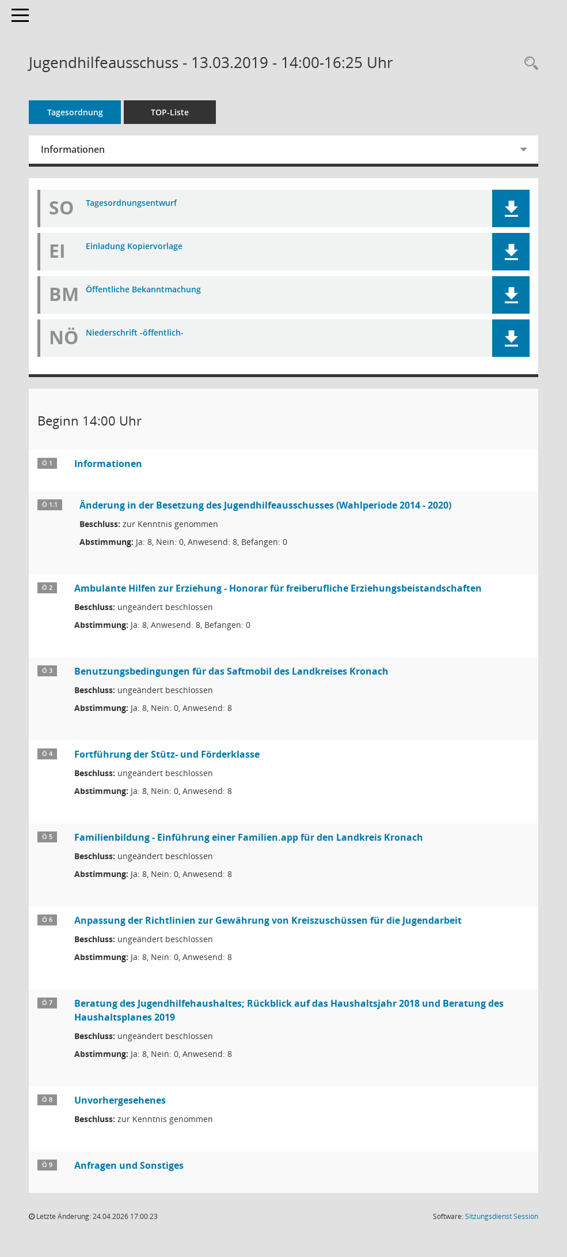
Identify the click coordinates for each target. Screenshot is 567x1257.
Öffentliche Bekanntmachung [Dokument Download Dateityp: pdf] (143, 290)
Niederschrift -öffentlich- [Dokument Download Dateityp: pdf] (135, 333)
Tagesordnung (75, 112)
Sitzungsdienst (501, 1216)
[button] (511, 208)
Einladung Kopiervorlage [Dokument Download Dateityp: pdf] (134, 246)
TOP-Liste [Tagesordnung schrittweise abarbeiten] (170, 112)
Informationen (73, 149)
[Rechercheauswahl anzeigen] (528, 63)
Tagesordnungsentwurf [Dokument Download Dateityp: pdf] (131, 203)
